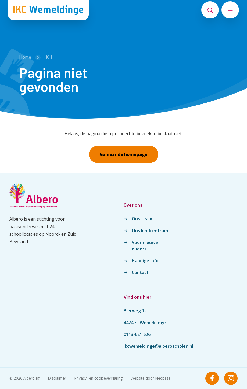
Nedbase (163, 378)
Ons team (142, 219)
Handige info (145, 261)
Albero (29, 378)
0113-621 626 (137, 334)
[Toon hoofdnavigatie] (230, 9)
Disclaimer (57, 378)
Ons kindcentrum (150, 231)
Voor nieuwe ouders (145, 245)
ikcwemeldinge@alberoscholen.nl (158, 346)
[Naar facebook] (212, 378)
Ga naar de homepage (124, 154)
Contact (140, 272)
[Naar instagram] (231, 378)
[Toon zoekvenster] (210, 9)
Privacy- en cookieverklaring (98, 378)
